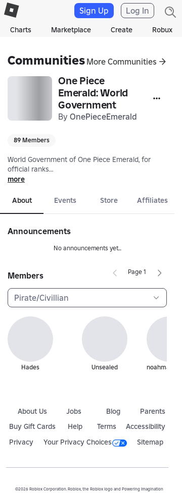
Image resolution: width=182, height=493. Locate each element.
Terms (106, 426)
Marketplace (71, 29)
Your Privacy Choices (85, 442)
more (16, 179)
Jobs (73, 411)
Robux (162, 29)
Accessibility (145, 426)
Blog (113, 411)
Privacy (21, 442)
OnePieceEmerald (103, 117)
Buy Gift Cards (32, 426)
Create (121, 29)
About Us (32, 411)
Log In (137, 11)
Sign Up (94, 11)
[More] (157, 98)
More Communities (121, 62)
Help (75, 426)
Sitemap (150, 442)
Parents (152, 411)
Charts (20, 29)
